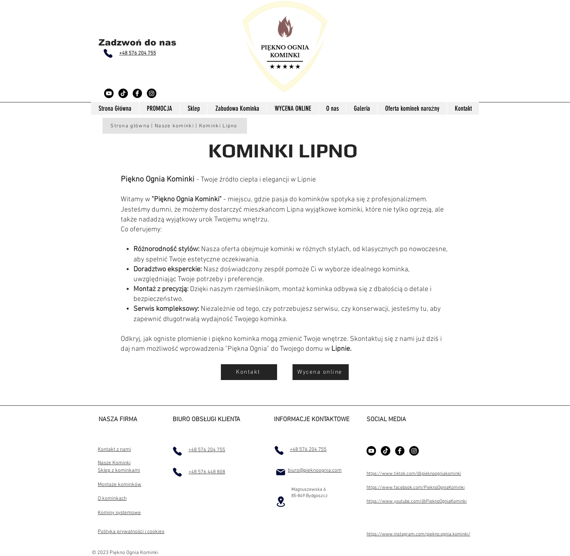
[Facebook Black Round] (137, 93)
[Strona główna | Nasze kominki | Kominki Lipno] (175, 126)
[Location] (281, 501)
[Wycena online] (321, 372)
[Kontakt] (249, 372)
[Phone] (108, 53)
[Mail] (281, 472)
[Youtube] (109, 93)
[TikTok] (123, 93)
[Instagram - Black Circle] (151, 93)
